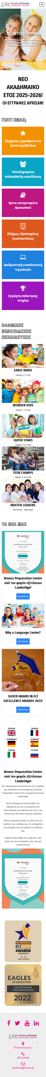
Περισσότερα (23, 596)
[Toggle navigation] (41, 4)
